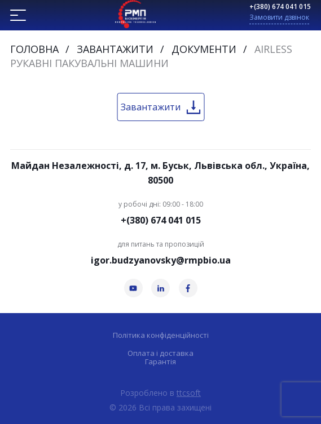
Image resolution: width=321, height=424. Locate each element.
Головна (34, 49)
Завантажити (115, 49)
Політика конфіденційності (161, 335)
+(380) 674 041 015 (280, 6)
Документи (204, 49)
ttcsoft (189, 392)
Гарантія (160, 362)
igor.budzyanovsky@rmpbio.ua (161, 260)
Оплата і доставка (160, 353)
